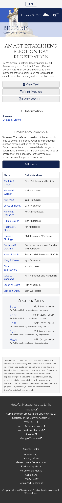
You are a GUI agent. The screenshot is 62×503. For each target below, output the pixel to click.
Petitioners (31, 164)
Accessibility (31, 454)
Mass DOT (31, 422)
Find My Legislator (31, 466)
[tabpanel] (31, 233)
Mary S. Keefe (11, 260)
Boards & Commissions (31, 426)
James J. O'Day (12, 291)
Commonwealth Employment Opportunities (31, 413)
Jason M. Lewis (12, 285)
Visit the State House (31, 470)
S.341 (13, 331)
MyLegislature (31, 458)
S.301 (13, 306)
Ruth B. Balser (11, 221)
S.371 (13, 323)
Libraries (31, 434)
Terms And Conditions (31, 483)
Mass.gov (31, 409)
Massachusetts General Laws (31, 462)
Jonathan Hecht (12, 205)
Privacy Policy (31, 479)
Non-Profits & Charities (31, 430)
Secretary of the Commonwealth (31, 418)
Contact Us (31, 474)
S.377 (13, 314)
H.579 (13, 339)
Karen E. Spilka (12, 254)
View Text (31, 84)
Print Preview (31, 91)
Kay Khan (9, 199)
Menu (32, 3)
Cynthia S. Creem (11, 119)
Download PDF (31, 99)
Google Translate (31, 438)
